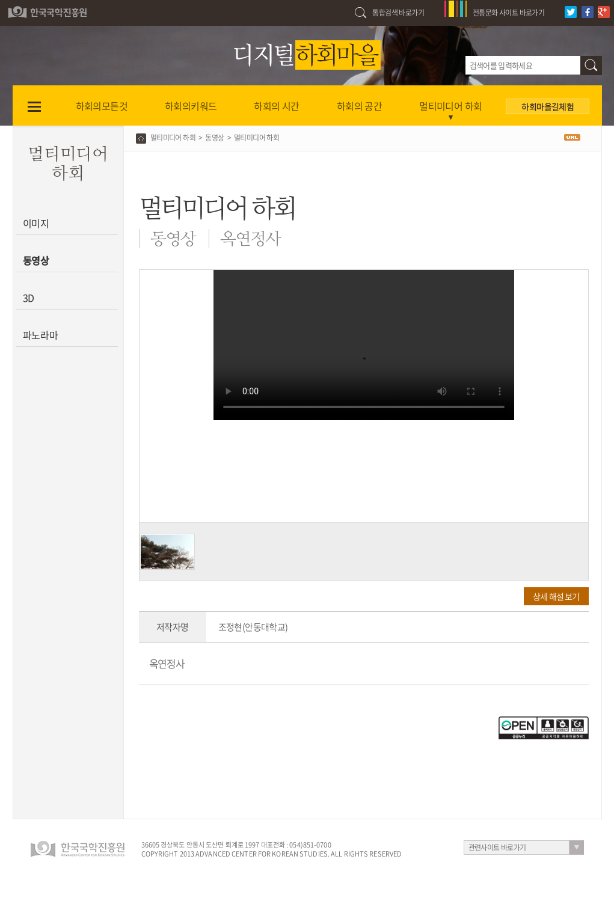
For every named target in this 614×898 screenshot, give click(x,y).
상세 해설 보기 (556, 596)
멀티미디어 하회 (172, 137)
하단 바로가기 (0, 0)
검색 (591, 65)
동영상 (36, 260)
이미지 (36, 223)
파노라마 (40, 335)
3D (29, 297)
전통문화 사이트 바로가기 (508, 12)
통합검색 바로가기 (398, 12)
